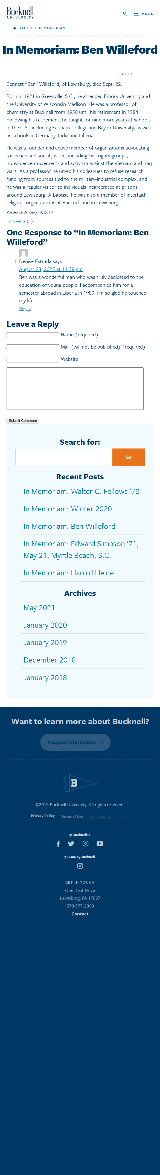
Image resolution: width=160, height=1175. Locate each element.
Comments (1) (20, 221)
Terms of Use (72, 827)
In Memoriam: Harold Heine (69, 580)
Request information (71, 750)
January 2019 (45, 650)
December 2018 (50, 667)
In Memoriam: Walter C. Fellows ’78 (81, 499)
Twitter (150, 74)
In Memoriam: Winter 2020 (68, 516)
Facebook (140, 74)
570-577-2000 (80, 915)
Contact (80, 923)
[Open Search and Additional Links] (138, 14)
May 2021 (39, 615)
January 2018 (45, 685)
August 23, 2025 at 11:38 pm (51, 269)
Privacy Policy (43, 826)
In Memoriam (52, 27)
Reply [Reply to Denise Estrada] (25, 308)
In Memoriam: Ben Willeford (69, 534)
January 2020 (45, 632)
